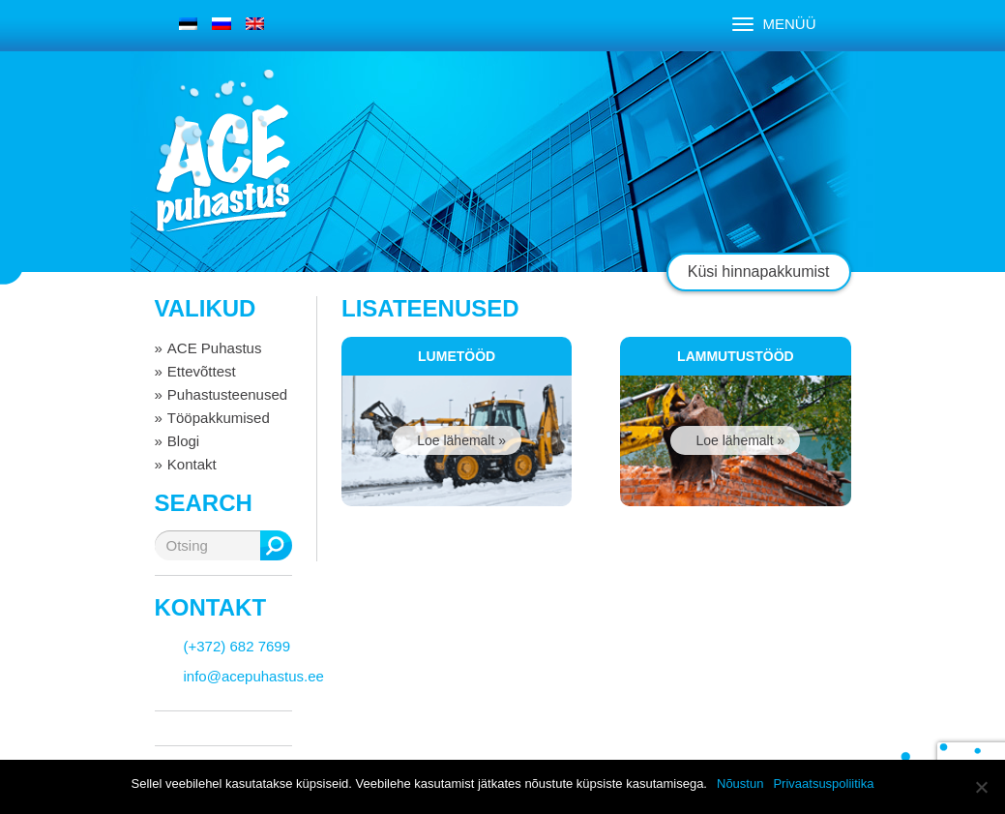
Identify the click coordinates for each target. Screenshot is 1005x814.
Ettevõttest (201, 371)
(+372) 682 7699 (237, 646)
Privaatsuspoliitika (823, 783)
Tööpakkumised (218, 417)
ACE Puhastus (214, 348)
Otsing (276, 545)
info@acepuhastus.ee (254, 676)
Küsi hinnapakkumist (759, 271)
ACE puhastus (222, 169)
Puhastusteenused (227, 394)
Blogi (183, 441)
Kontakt (192, 464)
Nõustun (740, 783)
